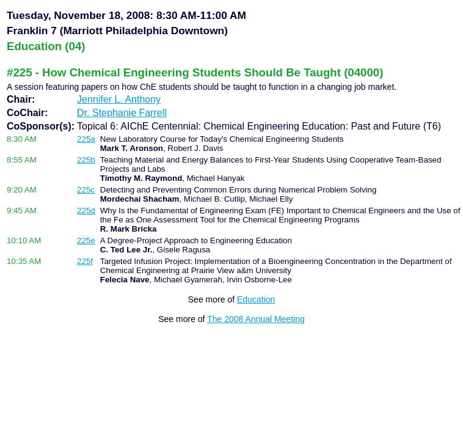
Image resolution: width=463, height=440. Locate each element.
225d (86, 210)
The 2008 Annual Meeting (256, 319)
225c (86, 189)
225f (85, 261)
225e (86, 240)
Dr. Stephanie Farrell (122, 113)
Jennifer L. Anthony (119, 99)
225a (86, 139)
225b (86, 159)
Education (256, 299)
